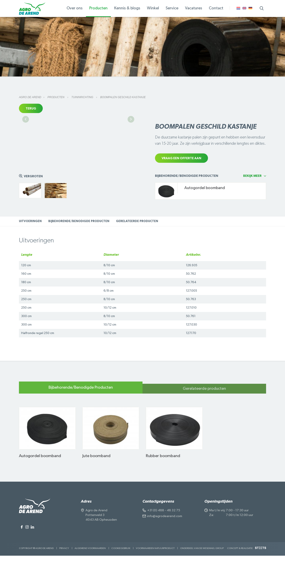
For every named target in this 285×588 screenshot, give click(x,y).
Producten (56, 97)
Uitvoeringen (30, 253)
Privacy (64, 580)
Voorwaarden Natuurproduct (155, 580)
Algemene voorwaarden (90, 580)
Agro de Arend (30, 97)
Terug (31, 108)
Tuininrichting (82, 97)
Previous (25, 158)
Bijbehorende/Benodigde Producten (78, 253)
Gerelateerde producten (137, 253)
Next (131, 158)
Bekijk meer (252, 208)
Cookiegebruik (120, 580)
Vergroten (33, 208)
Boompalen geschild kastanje (123, 97)
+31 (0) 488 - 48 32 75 (163, 542)
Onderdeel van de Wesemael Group (202, 580)
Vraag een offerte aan (181, 158)
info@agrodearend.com (164, 548)
